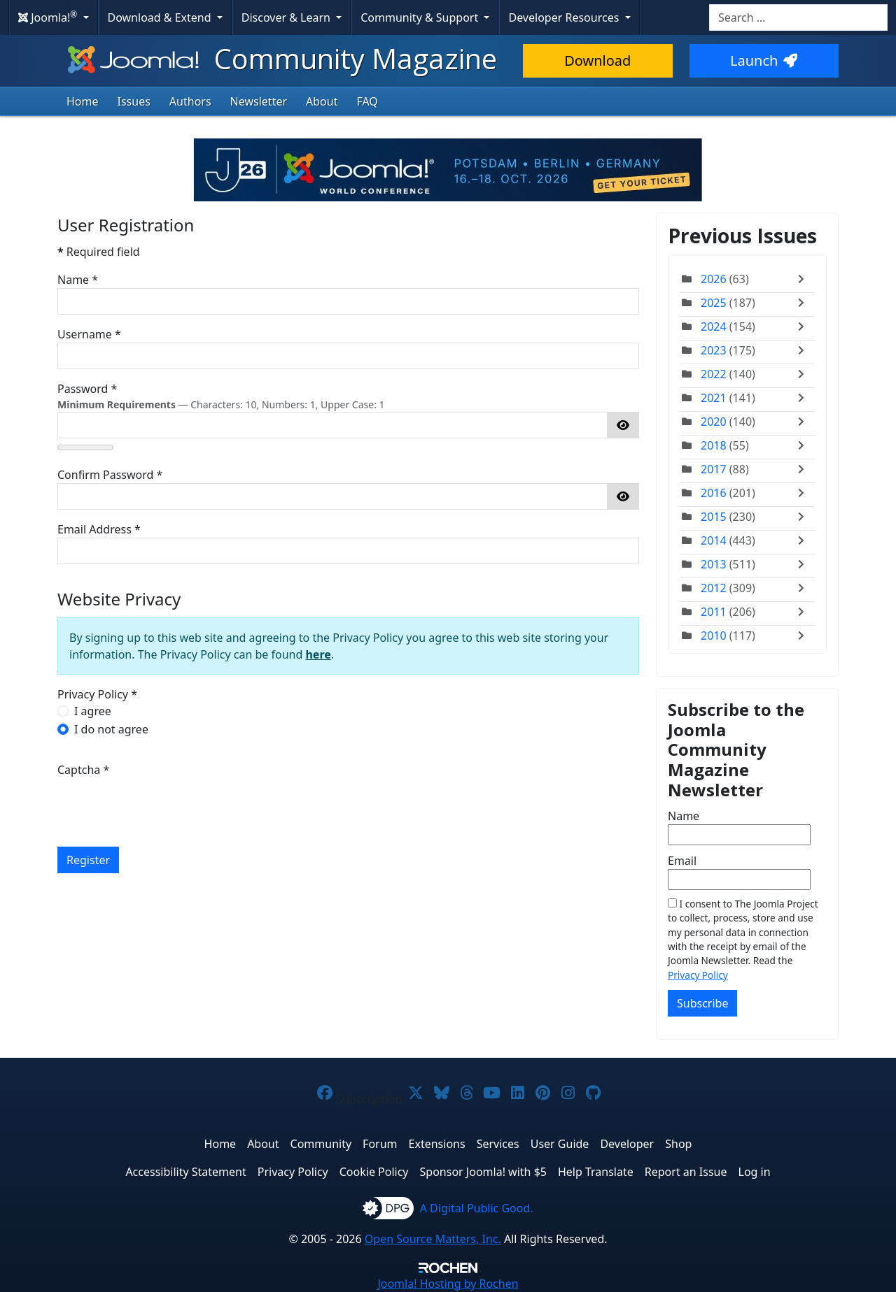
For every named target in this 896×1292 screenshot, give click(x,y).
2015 (714, 516)
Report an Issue (686, 1171)
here (317, 654)
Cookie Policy (374, 1171)
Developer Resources (565, 17)
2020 (714, 421)
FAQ (366, 101)
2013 (714, 564)
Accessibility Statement (185, 1171)
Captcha (83, 769)
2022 (714, 374)
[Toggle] (804, 279)
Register (88, 860)
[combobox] (798, 17)
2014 (714, 540)
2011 (714, 611)
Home (82, 101)
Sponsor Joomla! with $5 (483, 1171)
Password (87, 388)
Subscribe (702, 1003)
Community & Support (420, 17)
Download (597, 60)
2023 (714, 350)
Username (89, 334)
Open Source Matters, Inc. (433, 1239)
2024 (714, 326)
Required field (98, 251)
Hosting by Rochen (447, 1283)
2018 (714, 445)
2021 (714, 397)
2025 (714, 302)
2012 (714, 588)
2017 (714, 469)
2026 (714, 279)
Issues (134, 101)
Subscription (369, 1099)
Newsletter (258, 101)
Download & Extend (161, 17)
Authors (190, 101)
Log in (754, 1171)
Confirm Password (109, 474)
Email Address (99, 529)
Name (77, 279)
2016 (714, 493)
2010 (714, 635)
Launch (763, 60)
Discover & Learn (287, 17)
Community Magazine (280, 58)
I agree (92, 711)
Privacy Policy (698, 975)
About (321, 101)
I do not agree (111, 729)
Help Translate (596, 1171)
